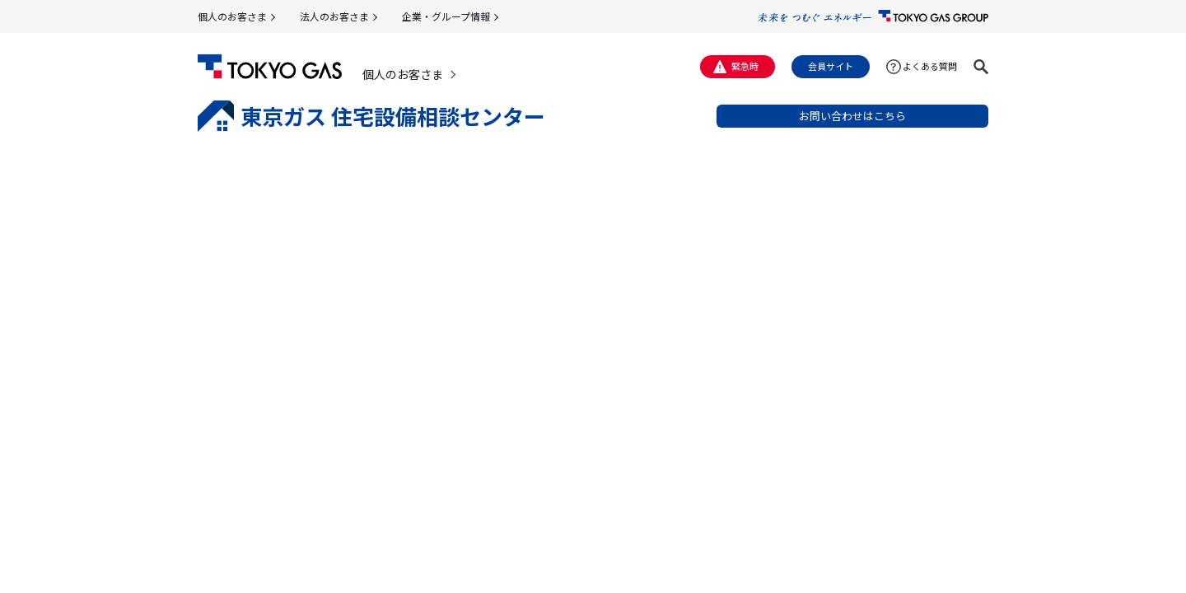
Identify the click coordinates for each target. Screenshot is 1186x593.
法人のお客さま (334, 16)
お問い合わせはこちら (852, 116)
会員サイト (830, 65)
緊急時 (745, 65)
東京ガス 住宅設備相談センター (371, 116)
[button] (981, 66)
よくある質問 (930, 65)
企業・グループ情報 (446, 16)
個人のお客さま (232, 16)
